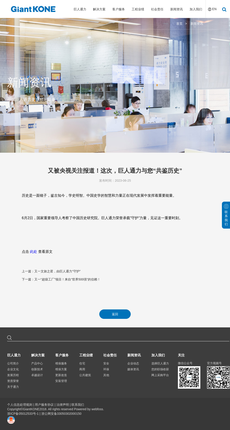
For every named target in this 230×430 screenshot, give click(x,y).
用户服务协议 (44, 404)
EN (214, 9)
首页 (179, 23)
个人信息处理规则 (19, 404)
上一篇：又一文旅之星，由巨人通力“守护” (51, 271)
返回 (115, 314)
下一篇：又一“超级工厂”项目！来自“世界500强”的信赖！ (61, 279)
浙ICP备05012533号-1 (23, 413)
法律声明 (62, 404)
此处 (33, 252)
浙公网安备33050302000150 (61, 413)
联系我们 (77, 404)
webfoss (97, 409)
